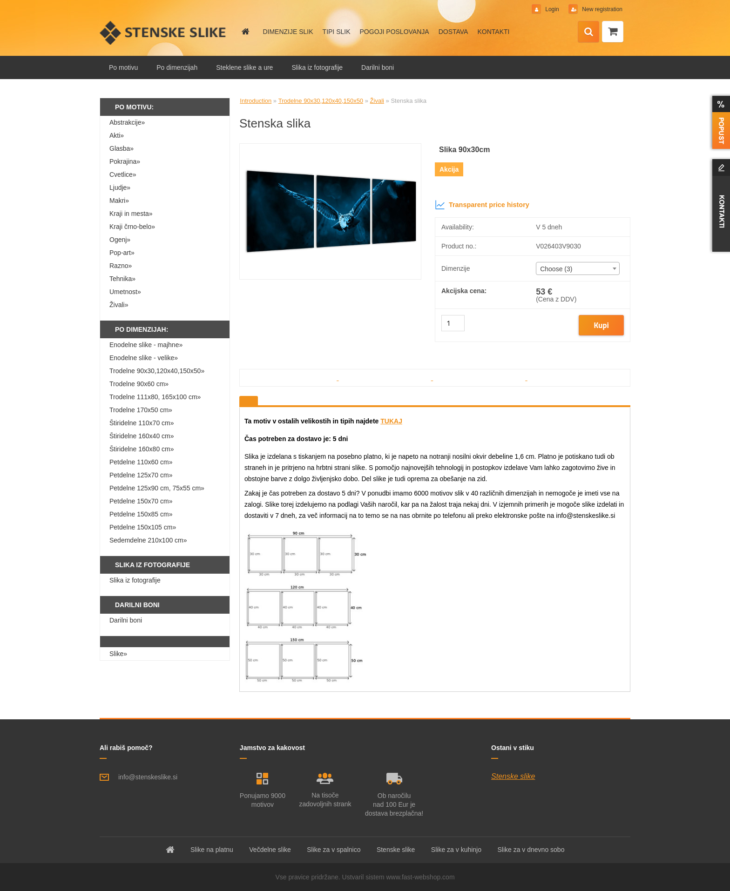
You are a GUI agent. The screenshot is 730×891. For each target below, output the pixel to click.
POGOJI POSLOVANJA (394, 31)
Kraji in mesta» (131, 213)
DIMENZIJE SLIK (288, 31)
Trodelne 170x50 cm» (140, 410)
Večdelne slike (270, 849)
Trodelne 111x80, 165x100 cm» (155, 397)
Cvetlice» (122, 174)
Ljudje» (119, 187)
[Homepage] (245, 31)
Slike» (118, 653)
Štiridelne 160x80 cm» (141, 449)
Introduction (255, 100)
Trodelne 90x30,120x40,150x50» (156, 371)
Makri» (119, 200)
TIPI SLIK (337, 31)
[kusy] (453, 323)
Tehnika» (122, 278)
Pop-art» (122, 252)
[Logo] (164, 32)
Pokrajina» (124, 161)
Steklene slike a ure (244, 67)
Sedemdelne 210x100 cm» (148, 540)
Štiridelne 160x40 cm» (141, 436)
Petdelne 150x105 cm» (142, 527)
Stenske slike (513, 776)
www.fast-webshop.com (420, 877)
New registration (601, 9)
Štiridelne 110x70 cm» (141, 423)
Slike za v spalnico (333, 849)
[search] (588, 32)
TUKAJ (391, 421)
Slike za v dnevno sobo (530, 849)
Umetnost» (125, 291)
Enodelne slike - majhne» (145, 344)
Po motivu (123, 67)
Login (552, 9)
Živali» (118, 304)
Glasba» (121, 148)
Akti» (116, 135)
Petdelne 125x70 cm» (140, 475)
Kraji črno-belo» (132, 226)
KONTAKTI (493, 31)
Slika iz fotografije (317, 67)
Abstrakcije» (127, 122)
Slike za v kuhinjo (456, 849)
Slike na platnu (211, 849)
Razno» (120, 265)
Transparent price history (482, 205)
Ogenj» (119, 239)
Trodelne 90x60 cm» (139, 384)
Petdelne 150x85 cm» (140, 514)
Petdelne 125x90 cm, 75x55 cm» (156, 488)
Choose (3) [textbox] (556, 269)
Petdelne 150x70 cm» (140, 501)
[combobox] (577, 268)
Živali (377, 100)
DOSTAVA (453, 31)
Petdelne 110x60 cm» (140, 462)
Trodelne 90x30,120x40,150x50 (320, 100)
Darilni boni (377, 67)
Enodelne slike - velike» (143, 358)
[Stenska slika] (330, 147)
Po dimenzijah (176, 67)
